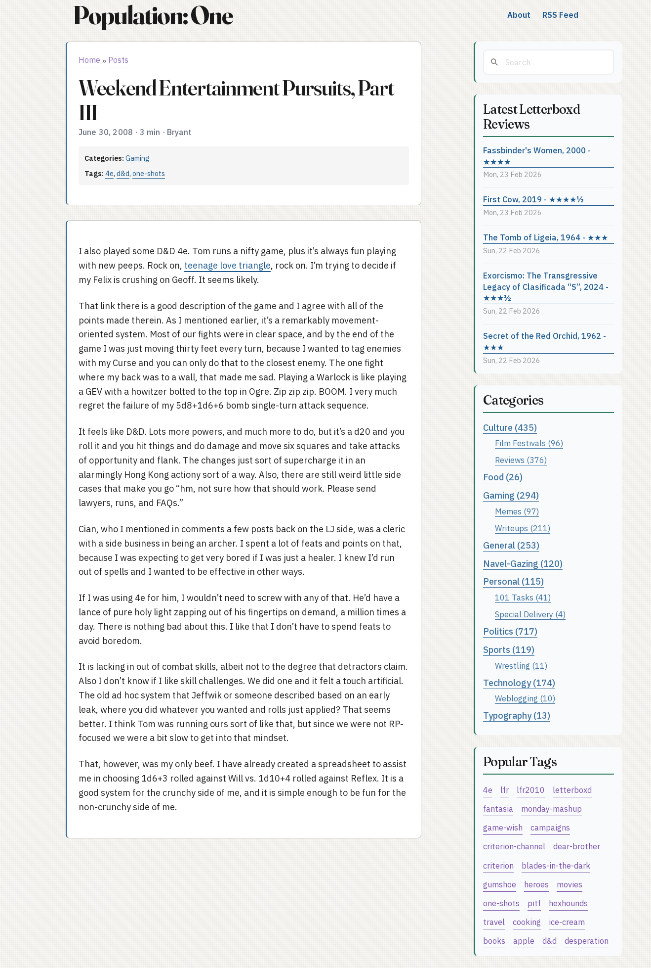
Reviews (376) (521, 460)
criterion (498, 865)
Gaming (137, 158)
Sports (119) (508, 649)
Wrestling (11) (521, 665)
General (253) (511, 545)
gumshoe (499, 884)
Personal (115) (513, 581)
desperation (587, 940)
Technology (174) (519, 683)
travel (494, 922)
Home (89, 60)
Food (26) (503, 477)
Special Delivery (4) (530, 614)
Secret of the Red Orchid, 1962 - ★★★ (544, 341)
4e (109, 173)
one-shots (148, 173)
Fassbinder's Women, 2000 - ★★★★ (537, 156)
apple (523, 940)
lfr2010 (531, 789)
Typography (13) (516, 715)
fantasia (498, 808)
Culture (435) (510, 427)
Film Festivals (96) (529, 443)
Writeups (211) (522, 528)
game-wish (503, 827)
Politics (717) (510, 631)
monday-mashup (551, 808)
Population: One (153, 15)
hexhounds (568, 903)
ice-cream (567, 922)
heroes (536, 884)
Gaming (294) (511, 495)
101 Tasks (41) (523, 597)
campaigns (550, 827)
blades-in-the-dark (556, 865)
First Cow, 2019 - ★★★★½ (533, 199)
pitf (534, 903)
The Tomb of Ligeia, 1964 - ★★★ (545, 237)
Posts (118, 60)
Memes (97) (517, 511)
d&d (123, 173)
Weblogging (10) (525, 698)
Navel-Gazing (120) (523, 563)
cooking (527, 922)
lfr (504, 789)
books (494, 940)
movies (569, 884)
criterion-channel (514, 846)
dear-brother (576, 846)
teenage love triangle (227, 265)
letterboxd (572, 789)
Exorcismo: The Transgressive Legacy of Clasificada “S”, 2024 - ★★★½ (546, 286)
